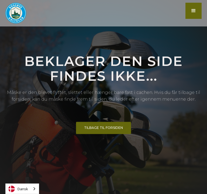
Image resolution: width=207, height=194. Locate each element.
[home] (15, 13)
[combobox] (22, 188)
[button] (193, 11)
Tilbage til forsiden (103, 129)
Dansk (18, 189)
